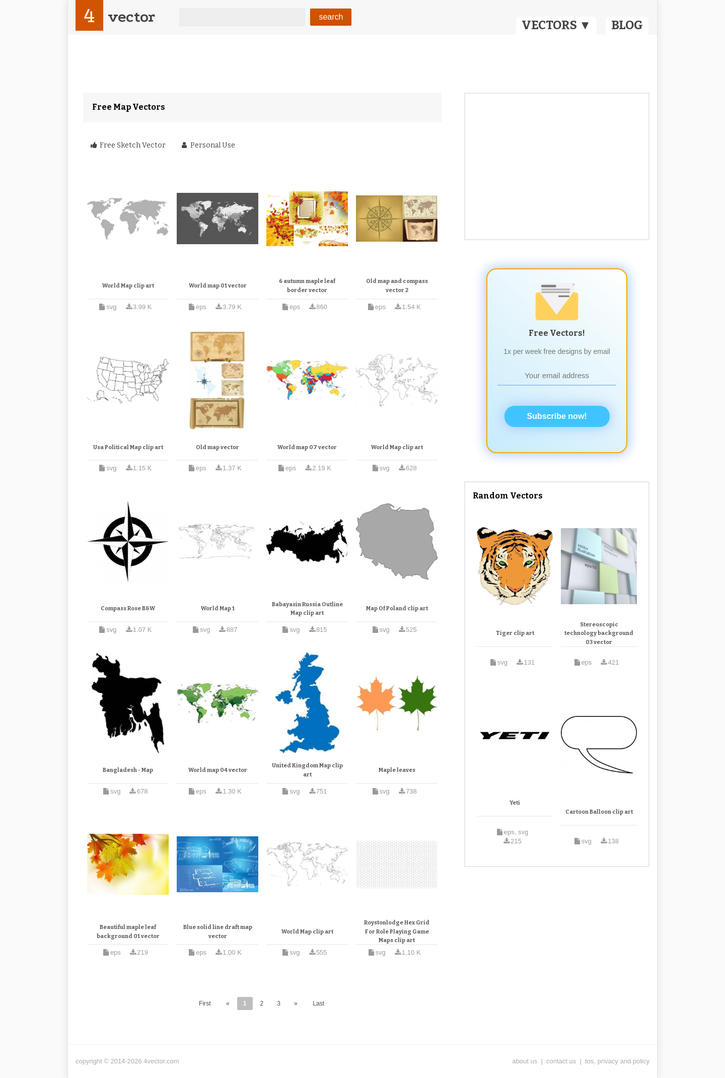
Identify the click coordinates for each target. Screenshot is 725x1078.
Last (318, 1003)
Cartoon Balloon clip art (599, 812)
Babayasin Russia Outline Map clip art (307, 609)
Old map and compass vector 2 (397, 286)
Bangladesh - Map (128, 770)
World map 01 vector (218, 285)
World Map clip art (128, 285)
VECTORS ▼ (556, 25)
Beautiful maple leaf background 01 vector (128, 932)
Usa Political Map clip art (128, 447)
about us (524, 1061)
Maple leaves (397, 770)
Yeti (515, 803)
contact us (561, 1061)
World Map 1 (218, 608)
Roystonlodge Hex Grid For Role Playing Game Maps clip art (396, 931)
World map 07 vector (307, 447)
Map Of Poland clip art (397, 608)
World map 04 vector (217, 770)
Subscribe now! (557, 416)
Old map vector (217, 447)
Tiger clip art (515, 633)
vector (131, 17)
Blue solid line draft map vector (217, 932)
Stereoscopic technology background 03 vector (598, 633)
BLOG (627, 25)
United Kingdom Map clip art (307, 770)
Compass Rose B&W (128, 608)
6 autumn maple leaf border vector (307, 286)
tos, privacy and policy (617, 1061)
